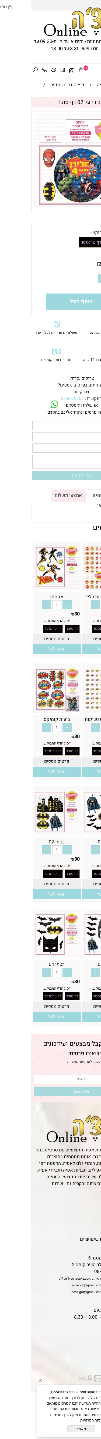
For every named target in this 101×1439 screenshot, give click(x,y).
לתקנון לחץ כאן (81, 505)
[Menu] (96, 71)
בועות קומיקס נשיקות (75, 719)
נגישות (91, 1225)
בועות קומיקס (26, 719)
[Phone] (14, 71)
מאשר (50, 1429)
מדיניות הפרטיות (48, 1061)
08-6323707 (41, 398)
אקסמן (26, 596)
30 (75, 264)
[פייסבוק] (32, 71)
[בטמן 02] (26, 834)
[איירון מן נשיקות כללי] (75, 588)
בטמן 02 (26, 842)
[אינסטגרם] (41, 71)
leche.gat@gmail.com (56, 1292)
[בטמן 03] (75, 956)
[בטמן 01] (75, 834)
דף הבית (90, 1198)
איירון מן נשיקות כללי (75, 596)
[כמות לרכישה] (81, 278)
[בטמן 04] (26, 956)
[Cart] (50, 71)
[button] (74, 649)
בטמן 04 (26, 964)
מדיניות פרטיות (84, 1232)
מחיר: (87, 264)
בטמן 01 (75, 842)
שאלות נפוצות (84, 1246)
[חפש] (5, 71)
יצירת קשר (88, 1219)
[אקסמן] (26, 588)
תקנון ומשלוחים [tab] (79, 495)
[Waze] (23, 71)
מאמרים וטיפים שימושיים (73, 1239)
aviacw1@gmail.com (56, 1285)
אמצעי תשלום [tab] (37, 495)
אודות (92, 1212)
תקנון (92, 1205)
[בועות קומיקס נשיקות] (75, 711)
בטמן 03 (75, 964)
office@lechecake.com (44, 1278)
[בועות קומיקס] (26, 711)
